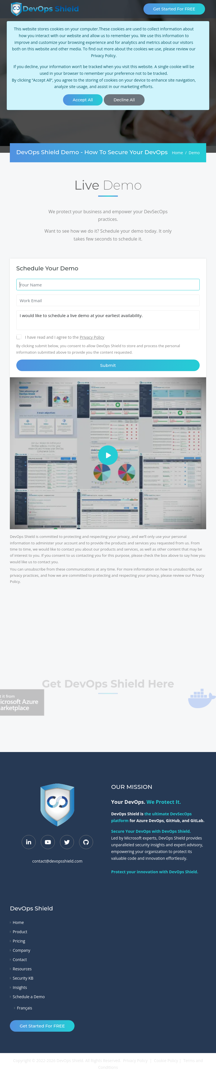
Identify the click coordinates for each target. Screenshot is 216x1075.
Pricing (19, 941)
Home (177, 152)
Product (20, 931)
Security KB (23, 978)
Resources (22, 968)
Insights (20, 987)
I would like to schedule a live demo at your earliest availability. (108, 320)
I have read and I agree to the (52, 337)
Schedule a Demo (29, 996)
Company (21, 950)
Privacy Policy (103, 55)
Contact (20, 959)
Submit (108, 365)
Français (24, 1008)
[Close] (83, 100)
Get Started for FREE (174, 9)
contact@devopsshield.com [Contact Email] (57, 861)
